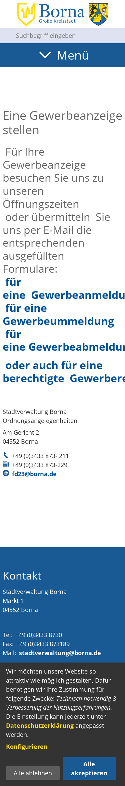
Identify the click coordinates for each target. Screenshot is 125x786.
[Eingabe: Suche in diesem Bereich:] (68, 35)
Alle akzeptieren (89, 768)
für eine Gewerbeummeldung (58, 314)
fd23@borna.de (34, 474)
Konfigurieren (27, 747)
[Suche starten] (5, 35)
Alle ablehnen (33, 773)
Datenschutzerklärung (40, 725)
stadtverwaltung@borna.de (60, 653)
